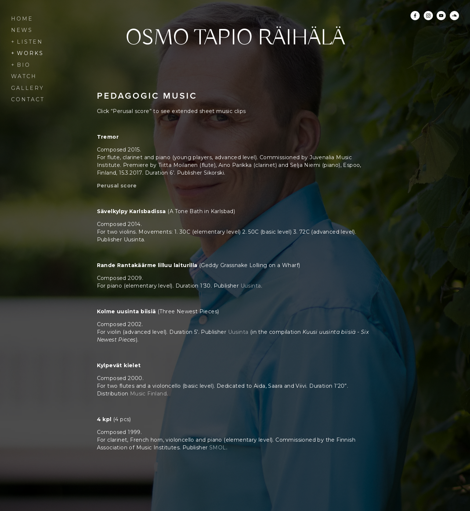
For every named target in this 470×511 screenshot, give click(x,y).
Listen (30, 42)
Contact (27, 99)
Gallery (27, 88)
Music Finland (148, 393)
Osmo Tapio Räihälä (235, 39)
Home (22, 18)
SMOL (217, 447)
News (22, 30)
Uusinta (251, 285)
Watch (24, 76)
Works (30, 53)
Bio (23, 65)
